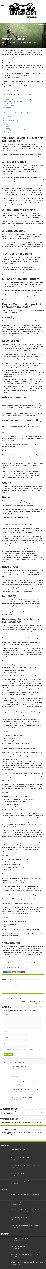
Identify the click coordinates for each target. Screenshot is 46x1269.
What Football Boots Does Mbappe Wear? (25, 1225)
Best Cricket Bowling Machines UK (22, 1181)
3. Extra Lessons (9, 107)
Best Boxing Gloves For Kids (20, 1157)
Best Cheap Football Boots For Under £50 (25, 1165)
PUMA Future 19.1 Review (16, 998)
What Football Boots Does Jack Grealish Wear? (26, 1210)
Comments (18, 1062)
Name (6, 1031)
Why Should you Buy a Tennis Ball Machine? (16, 101)
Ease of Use (9, 126)
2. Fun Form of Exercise (11, 105)
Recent (3, 1062)
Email (6, 1037)
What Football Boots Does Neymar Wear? (23, 1082)
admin (5, 42)
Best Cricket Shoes (17, 1173)
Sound (7, 122)
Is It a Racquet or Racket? (19, 1217)
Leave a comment (33, 42)
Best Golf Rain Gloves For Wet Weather (30, 1002)
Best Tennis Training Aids (19, 1074)
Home (4, 36)
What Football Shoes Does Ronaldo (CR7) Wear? (25, 1089)
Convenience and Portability (12, 120)
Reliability (7, 128)
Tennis (9, 36)
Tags (24, 1062)
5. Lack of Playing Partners (12, 111)
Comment (6, 1014)
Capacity (8, 114)
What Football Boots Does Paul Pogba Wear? (24, 1097)
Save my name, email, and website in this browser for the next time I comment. (22, 1050)
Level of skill (8, 116)
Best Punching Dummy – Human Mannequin (26, 1202)
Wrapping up (9, 132)
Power (7, 124)
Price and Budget (9, 118)
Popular (10, 1062)
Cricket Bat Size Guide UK (19, 1066)
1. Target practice (10, 103)
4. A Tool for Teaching (10, 109)
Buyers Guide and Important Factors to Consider (18, 113)
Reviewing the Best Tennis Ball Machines (16, 130)
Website (6, 1043)
